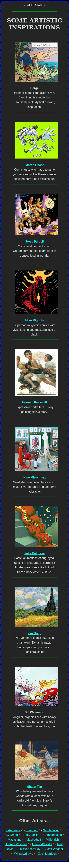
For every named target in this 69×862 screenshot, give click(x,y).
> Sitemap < (34, 5)
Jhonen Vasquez (16, 844)
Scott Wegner (54, 848)
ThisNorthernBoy (29, 848)
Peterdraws (13, 830)
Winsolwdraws (23, 853)
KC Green (11, 834)
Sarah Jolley (51, 830)
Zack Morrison (47, 853)
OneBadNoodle (42, 844)
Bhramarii (31, 830)
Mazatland (15, 839)
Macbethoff (33, 839)
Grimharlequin (52, 834)
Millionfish (52, 839)
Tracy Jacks (30, 834)
